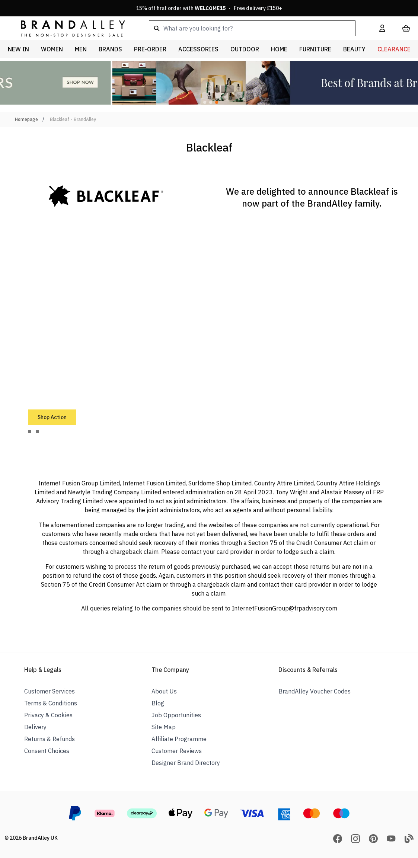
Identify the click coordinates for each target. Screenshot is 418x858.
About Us (164, 691)
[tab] (29, 431)
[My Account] (382, 28)
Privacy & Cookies (48, 715)
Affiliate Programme (179, 739)
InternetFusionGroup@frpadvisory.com (284, 608)
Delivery (35, 727)
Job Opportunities (176, 715)
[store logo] (67, 28)
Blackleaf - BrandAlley (73, 119)
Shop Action (52, 417)
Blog (157, 703)
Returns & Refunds (49, 739)
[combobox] (252, 28)
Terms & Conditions (50, 703)
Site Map (163, 727)
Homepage (26, 119)
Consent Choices (46, 751)
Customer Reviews (176, 751)
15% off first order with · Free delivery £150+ (209, 8)
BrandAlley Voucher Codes (314, 691)
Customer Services (49, 691)
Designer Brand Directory (185, 762)
